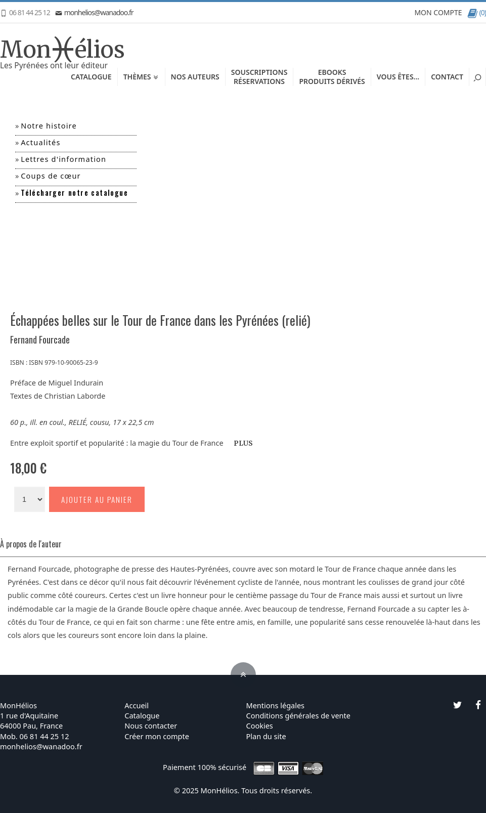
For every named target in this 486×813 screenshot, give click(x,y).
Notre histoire (49, 125)
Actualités (40, 142)
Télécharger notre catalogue (74, 192)
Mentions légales (275, 705)
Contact (447, 76)
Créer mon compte (156, 736)
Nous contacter (150, 725)
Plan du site (266, 736)
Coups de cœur (51, 175)
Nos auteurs (195, 76)
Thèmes (141, 76)
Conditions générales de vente (298, 715)
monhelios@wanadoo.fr (94, 12)
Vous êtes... (398, 76)
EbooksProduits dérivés (332, 77)
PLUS (243, 443)
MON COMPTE (438, 12)
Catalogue (91, 76)
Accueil (136, 705)
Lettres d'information (63, 159)
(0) (476, 12)
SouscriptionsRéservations (259, 77)
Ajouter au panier (96, 499)
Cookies (259, 725)
